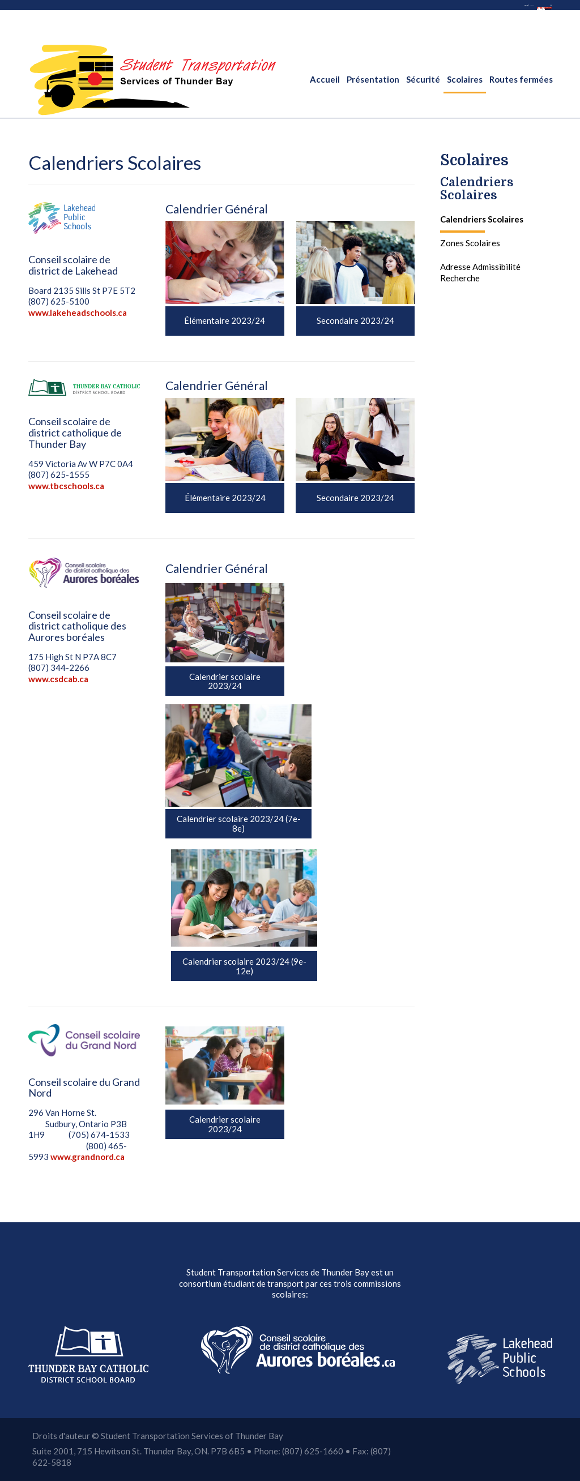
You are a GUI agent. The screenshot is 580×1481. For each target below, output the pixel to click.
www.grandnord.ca (87, 1157)
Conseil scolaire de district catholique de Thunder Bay (75, 432)
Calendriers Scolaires (477, 189)
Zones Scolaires (470, 243)
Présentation (373, 79)
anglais (330, 11)
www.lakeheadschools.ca (77, 312)
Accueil (325, 79)
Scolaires (465, 79)
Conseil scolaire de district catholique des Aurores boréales (77, 626)
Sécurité (423, 79)
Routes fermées (521, 79)
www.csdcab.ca (58, 679)
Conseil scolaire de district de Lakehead (73, 265)
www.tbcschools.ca (66, 486)
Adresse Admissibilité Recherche (480, 272)
